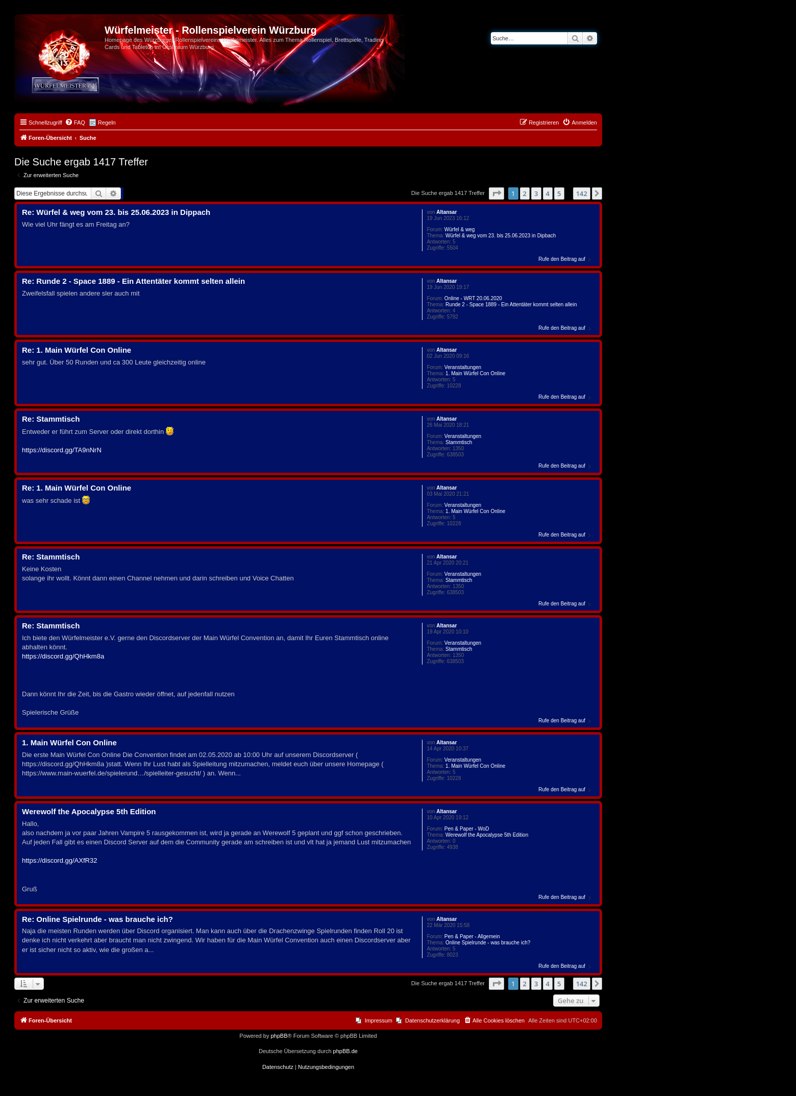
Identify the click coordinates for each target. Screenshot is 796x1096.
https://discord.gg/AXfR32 (59, 860)
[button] (496, 193)
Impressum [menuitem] (378, 1020)
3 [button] (536, 193)
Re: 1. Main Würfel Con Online (76, 350)
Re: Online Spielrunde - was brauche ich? (97, 919)
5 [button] (559, 193)
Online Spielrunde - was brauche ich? (487, 942)
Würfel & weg (459, 229)
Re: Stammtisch (51, 419)
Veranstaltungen (462, 367)
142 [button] (581, 193)
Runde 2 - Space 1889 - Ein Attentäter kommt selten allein (511, 304)
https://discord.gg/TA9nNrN (62, 450)
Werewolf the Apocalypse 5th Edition (486, 835)
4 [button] (548, 193)
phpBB (278, 1036)
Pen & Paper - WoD (466, 829)
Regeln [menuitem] (107, 122)
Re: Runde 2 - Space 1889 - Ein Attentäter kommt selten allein (133, 281)
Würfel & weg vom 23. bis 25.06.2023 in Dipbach (500, 235)
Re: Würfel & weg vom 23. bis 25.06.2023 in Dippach (116, 212)
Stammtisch (458, 442)
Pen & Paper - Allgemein (472, 936)
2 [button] (525, 193)
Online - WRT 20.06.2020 (473, 298)
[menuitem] (75, 122)
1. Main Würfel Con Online (475, 373)
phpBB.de (345, 1051)
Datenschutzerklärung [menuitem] (432, 1020)
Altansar (446, 212)
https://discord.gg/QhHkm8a (63, 656)
